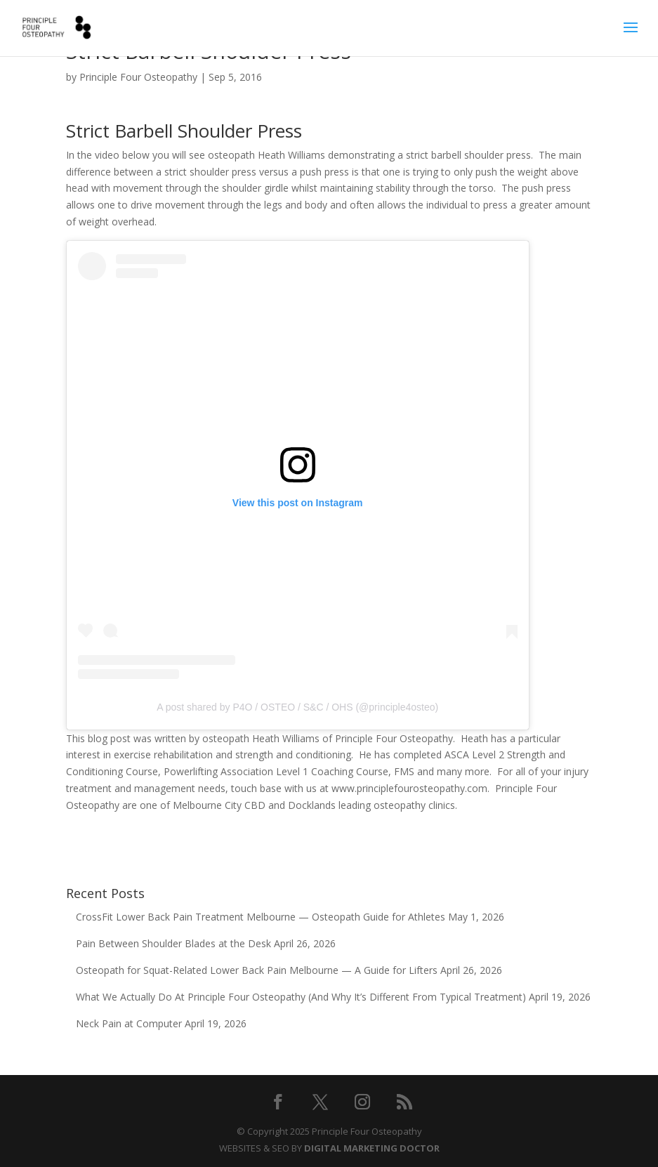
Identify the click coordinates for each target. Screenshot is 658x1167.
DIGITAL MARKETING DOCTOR (372, 1148)
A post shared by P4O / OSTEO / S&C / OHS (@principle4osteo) (297, 707)
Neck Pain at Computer (129, 1023)
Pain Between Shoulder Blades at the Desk (173, 943)
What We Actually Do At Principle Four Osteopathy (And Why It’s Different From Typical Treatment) (301, 996)
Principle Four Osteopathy (138, 77)
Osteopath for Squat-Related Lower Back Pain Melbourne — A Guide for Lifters (256, 970)
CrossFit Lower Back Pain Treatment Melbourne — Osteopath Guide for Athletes (260, 916)
